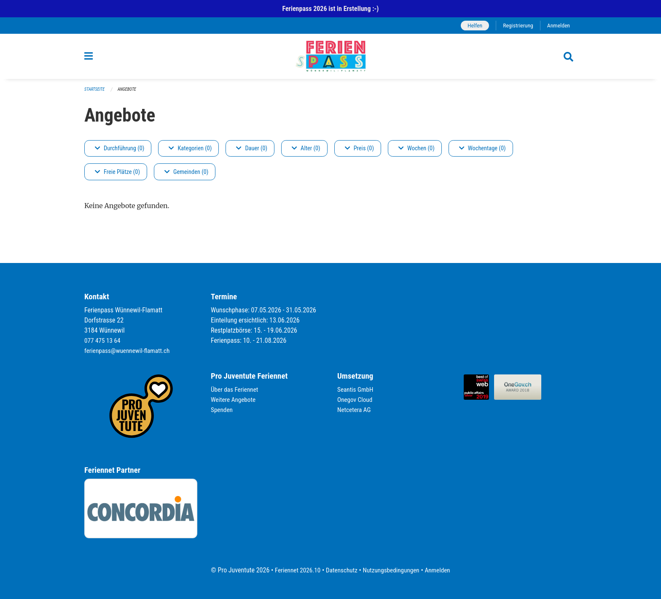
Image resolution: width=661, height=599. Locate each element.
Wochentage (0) (482, 152)
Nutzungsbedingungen (392, 570)
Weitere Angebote (234, 400)
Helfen (471, 25)
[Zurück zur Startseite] (330, 58)
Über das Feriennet (236, 389)
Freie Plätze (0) (117, 176)
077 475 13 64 (103, 340)
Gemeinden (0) (186, 176)
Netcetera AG (355, 410)
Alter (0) (306, 152)
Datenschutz (340, 570)
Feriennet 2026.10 (295, 570)
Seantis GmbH (356, 389)
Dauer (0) (251, 152)
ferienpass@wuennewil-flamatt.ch (129, 351)
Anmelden (558, 25)
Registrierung (516, 25)
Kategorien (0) (190, 152)
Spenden (222, 410)
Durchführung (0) (119, 152)
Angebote (129, 93)
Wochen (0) (416, 152)
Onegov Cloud (355, 400)
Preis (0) (359, 152)
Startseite (95, 93)
